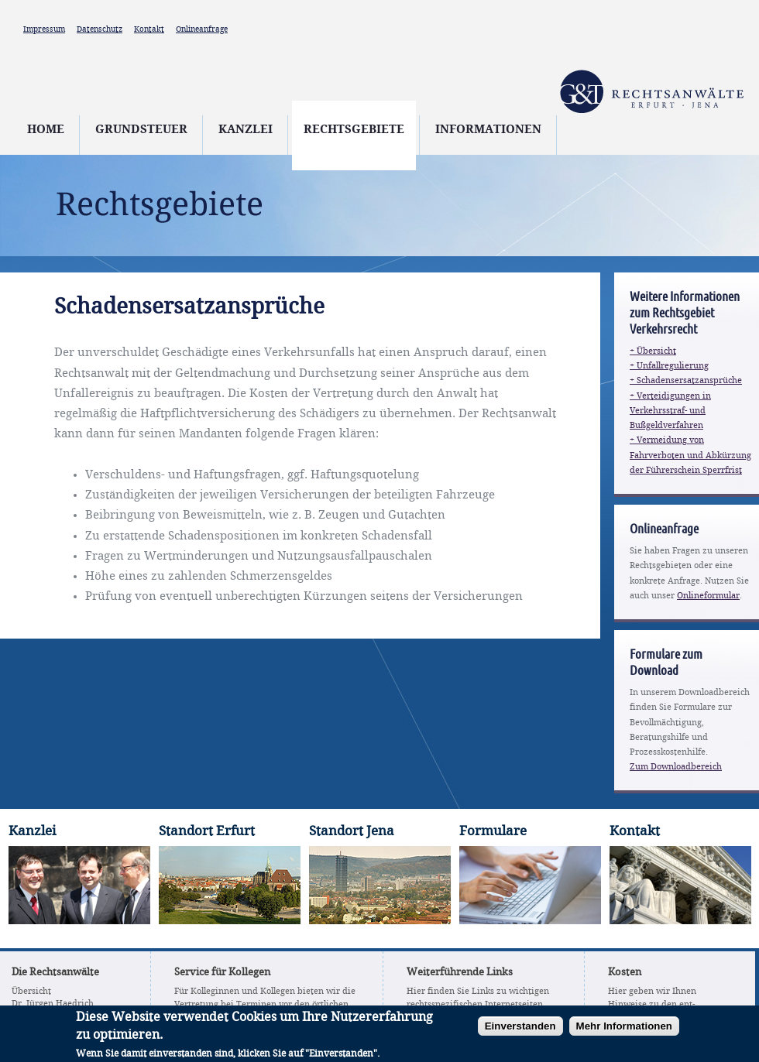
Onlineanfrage (202, 29)
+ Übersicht (653, 351)
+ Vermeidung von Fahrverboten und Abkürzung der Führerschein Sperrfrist (690, 455)
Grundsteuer (141, 130)
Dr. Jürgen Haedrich (53, 1004)
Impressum (44, 29)
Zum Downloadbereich (676, 767)
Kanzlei (245, 130)
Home (45, 130)
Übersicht (31, 991)
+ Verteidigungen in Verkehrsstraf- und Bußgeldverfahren (670, 411)
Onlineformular (708, 596)
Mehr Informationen (624, 1031)
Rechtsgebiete (354, 130)
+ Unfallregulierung (669, 366)
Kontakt (149, 29)
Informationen (488, 130)
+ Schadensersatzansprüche (686, 380)
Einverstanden (520, 1031)
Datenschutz (99, 29)
